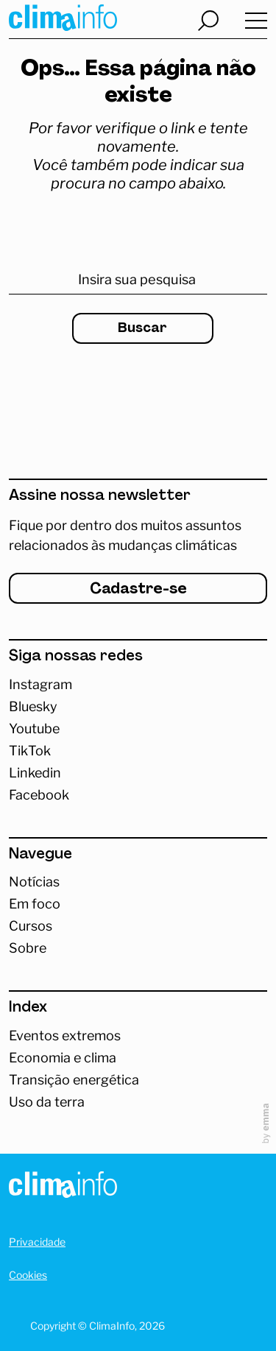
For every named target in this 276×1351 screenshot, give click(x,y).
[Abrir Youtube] (138, 729)
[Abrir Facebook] (138, 795)
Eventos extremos (65, 1036)
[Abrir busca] (208, 20)
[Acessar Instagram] (138, 684)
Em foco (34, 904)
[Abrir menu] (256, 21)
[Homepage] (63, 1187)
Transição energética (74, 1080)
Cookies (28, 1275)
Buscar (142, 329)
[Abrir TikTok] (138, 751)
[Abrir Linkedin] (138, 773)
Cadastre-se (138, 589)
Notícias (34, 882)
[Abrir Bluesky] (138, 706)
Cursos (30, 926)
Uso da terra (47, 1102)
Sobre (27, 948)
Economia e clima (62, 1058)
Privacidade (37, 1241)
